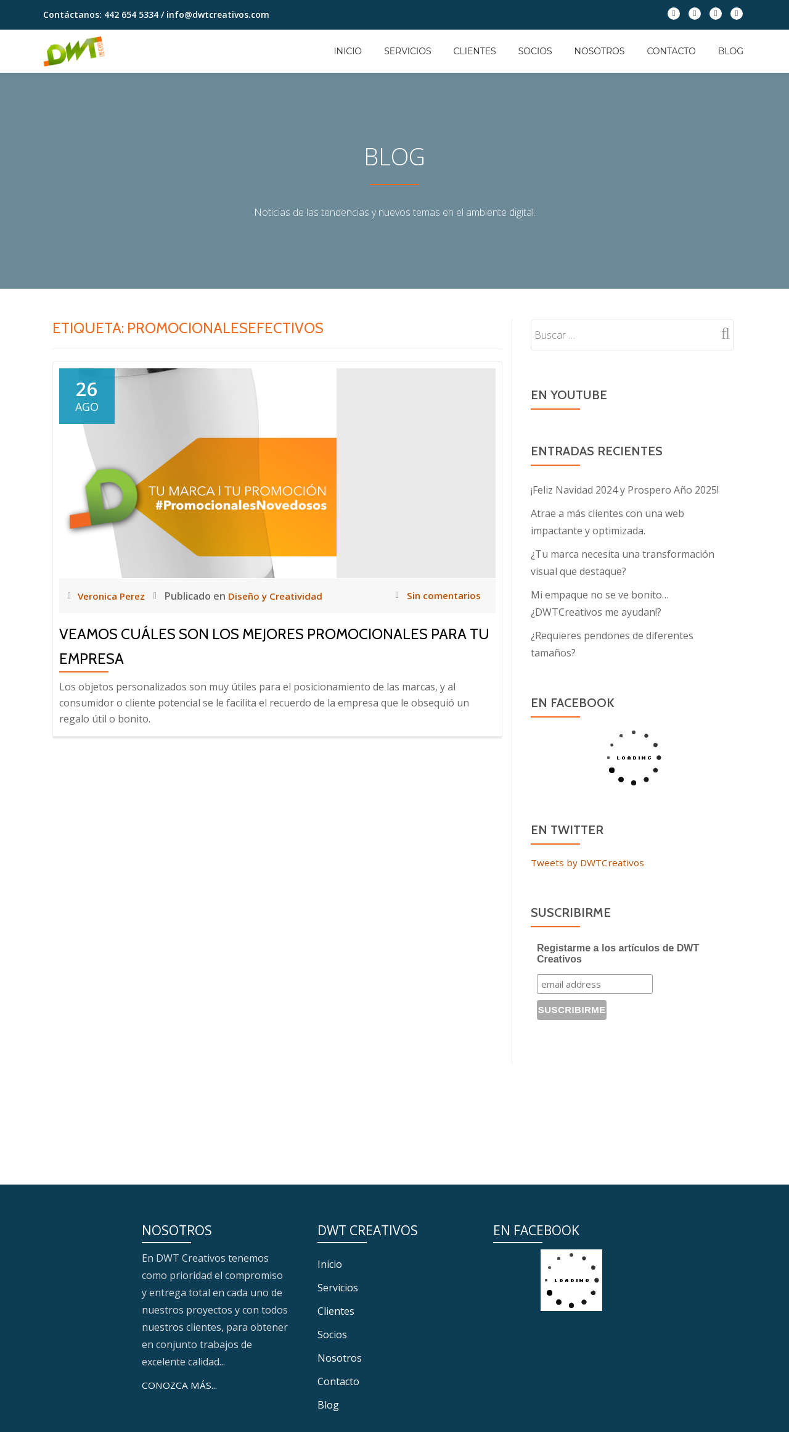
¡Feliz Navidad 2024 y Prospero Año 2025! (625, 490)
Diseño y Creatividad (282, 596)
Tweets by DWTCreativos (589, 862)
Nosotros (599, 51)
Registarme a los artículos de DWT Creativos (618, 953)
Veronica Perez (115, 596)
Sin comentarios (436, 596)
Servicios (407, 51)
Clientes (475, 51)
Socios (535, 51)
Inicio (347, 51)
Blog (730, 51)
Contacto (671, 51)
